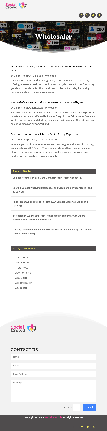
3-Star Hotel (22, 262)
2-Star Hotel (22, 257)
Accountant (21, 288)
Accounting (21, 293)
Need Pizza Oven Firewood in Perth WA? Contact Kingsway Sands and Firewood (50, 203)
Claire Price (20, 76)
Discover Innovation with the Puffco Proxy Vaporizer (45, 134)
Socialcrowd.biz (53, 417)
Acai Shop (21, 278)
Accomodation (23, 283)
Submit (90, 407)
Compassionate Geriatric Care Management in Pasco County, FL (47, 177)
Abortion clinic (23, 272)
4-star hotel (22, 267)
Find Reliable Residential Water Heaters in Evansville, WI (47, 102)
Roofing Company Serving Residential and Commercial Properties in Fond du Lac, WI (52, 189)
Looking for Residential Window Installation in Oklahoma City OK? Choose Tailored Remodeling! (52, 231)
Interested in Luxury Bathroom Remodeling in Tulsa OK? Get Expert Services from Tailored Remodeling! (49, 217)
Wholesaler (50, 76)
